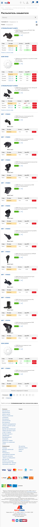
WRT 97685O (5, 137)
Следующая (8, 398)
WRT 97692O (5, 274)
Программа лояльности (8, 464)
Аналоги (16, 35)
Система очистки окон (32, 7)
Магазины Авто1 (23, 448)
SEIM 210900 (5, 343)
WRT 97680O (5, 160)
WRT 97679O (5, 320)
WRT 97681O (5, 251)
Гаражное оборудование (9, 424)
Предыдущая (5, 395)
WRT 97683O (5, 206)
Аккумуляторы (6, 412)
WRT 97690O (5, 229)
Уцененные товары (7, 440)
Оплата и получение (7, 461)
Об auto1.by (22, 446)
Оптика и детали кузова (8, 425)
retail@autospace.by (21, 513)
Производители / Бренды (9, 462)
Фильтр (4, 17)
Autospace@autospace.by (25, 500)
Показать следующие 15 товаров (19, 390)
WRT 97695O (5, 297)
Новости (21, 449)
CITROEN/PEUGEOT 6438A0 (9, 86)
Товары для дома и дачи (8, 430)
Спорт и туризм (6, 432)
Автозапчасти (8, 7)
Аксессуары (5, 427)
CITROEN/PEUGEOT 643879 (9, 28)
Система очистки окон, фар (19, 7)
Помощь (4, 448)
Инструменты (6, 422)
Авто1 (2, 7)
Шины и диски (6, 414)
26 (3, 398)
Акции (20, 451)
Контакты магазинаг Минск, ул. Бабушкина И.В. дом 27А (8, 457)
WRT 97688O (5, 183)
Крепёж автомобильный (8, 429)
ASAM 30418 (4, 56)
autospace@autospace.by (31, 491)
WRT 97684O (5, 114)
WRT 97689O (5, 368)
